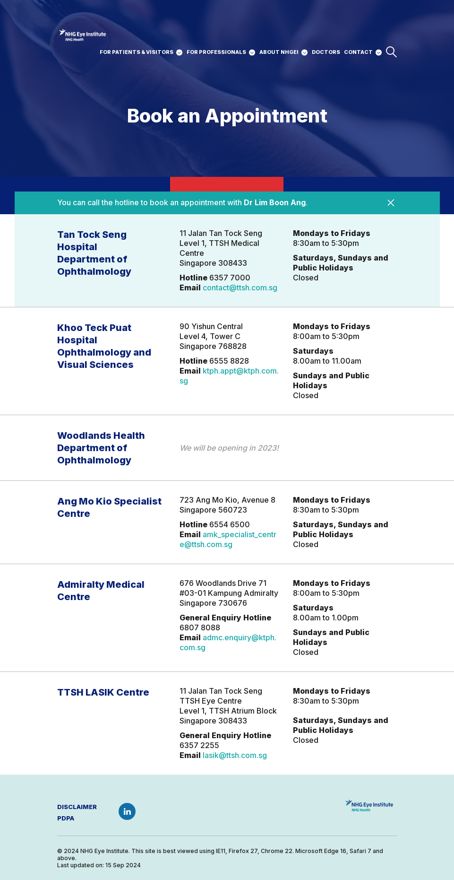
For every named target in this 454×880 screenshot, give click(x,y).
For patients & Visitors (136, 52)
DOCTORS (326, 52)
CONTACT (358, 52)
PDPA (65, 818)
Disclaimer (77, 806)
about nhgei (279, 52)
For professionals (216, 52)
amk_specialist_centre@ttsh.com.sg (228, 539)
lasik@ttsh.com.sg (235, 755)
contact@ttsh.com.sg (240, 287)
